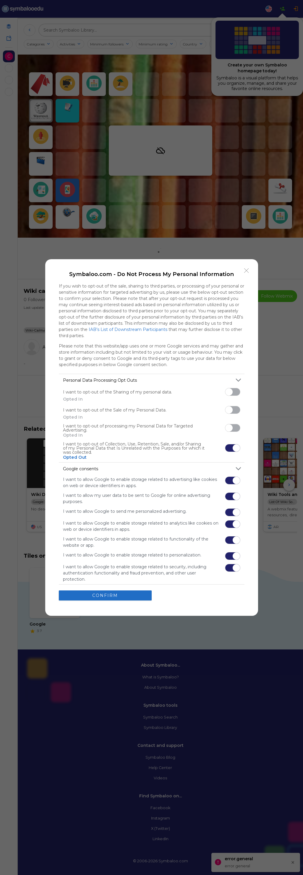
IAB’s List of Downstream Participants (128, 329)
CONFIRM (105, 595)
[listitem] (151, 380)
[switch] (232, 392)
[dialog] (151, 437)
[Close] (246, 270)
